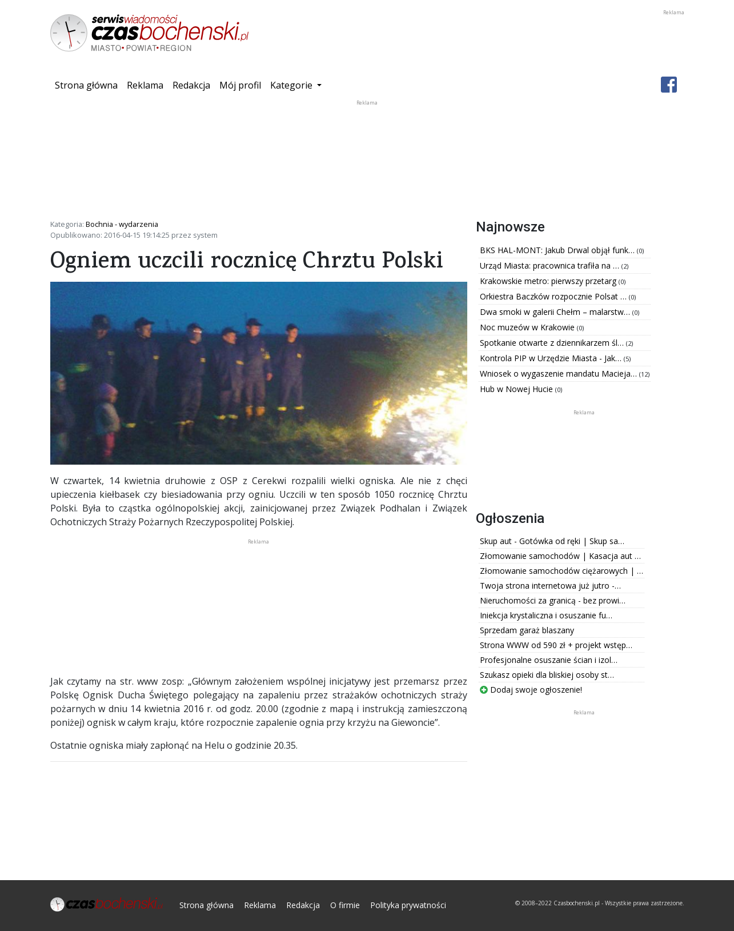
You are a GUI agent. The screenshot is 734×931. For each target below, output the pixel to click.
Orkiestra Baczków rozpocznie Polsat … (554, 296)
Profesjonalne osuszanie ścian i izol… (548, 659)
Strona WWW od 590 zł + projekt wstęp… (556, 645)
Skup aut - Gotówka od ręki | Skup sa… (552, 541)
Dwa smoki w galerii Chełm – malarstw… (556, 311)
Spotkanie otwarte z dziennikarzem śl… (553, 342)
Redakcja (191, 85)
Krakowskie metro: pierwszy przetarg (549, 280)
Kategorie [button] (292, 85)
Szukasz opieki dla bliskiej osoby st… (547, 674)
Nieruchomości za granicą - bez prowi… (552, 600)
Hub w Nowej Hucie (517, 388)
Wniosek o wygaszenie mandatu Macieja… (559, 373)
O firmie (345, 905)
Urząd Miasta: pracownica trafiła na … (550, 265)
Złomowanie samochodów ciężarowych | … (561, 570)
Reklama (145, 85)
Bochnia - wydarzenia (122, 224)
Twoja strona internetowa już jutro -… (550, 585)
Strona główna (88, 84)
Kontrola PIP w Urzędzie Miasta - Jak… (552, 358)
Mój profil (240, 85)
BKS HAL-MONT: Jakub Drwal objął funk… (558, 250)
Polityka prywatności (408, 905)
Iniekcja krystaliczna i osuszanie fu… (546, 615)
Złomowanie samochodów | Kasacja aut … (560, 555)
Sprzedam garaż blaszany (527, 630)
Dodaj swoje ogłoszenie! (531, 689)
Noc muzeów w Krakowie (528, 327)
